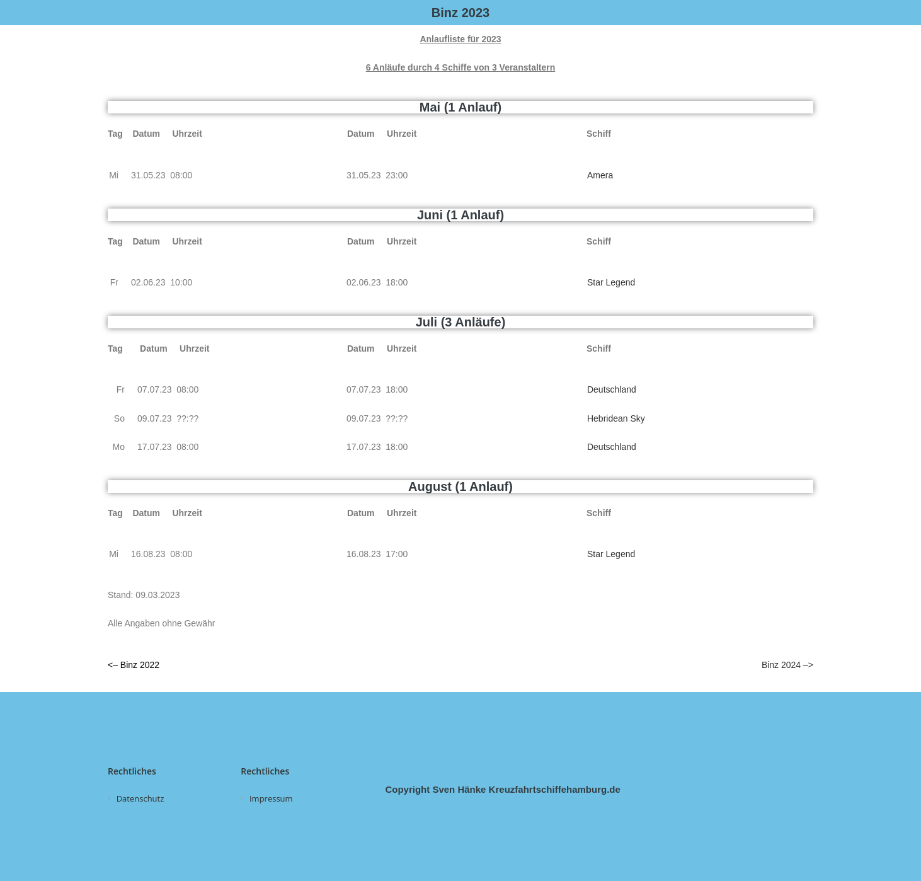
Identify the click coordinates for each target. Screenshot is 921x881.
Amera (600, 175)
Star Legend (611, 282)
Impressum (271, 798)
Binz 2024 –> (787, 665)
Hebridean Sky (616, 418)
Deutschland (611, 389)
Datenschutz (140, 798)
